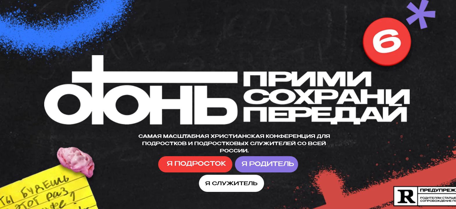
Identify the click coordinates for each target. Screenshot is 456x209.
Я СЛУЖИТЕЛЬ (231, 183)
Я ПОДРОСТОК (196, 164)
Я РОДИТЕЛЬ (268, 164)
